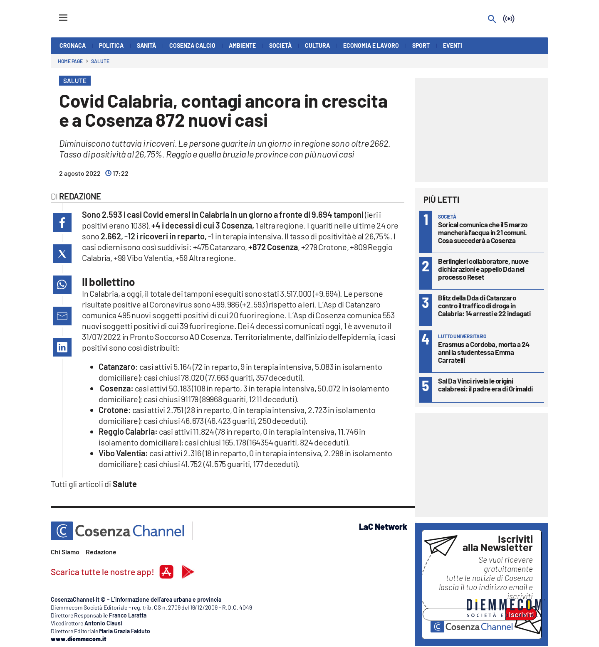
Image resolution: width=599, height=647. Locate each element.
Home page (70, 61)
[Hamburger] (55, 14)
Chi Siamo (65, 552)
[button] (62, 222)
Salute (100, 61)
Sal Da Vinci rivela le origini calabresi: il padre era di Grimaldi (485, 384)
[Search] (492, 20)
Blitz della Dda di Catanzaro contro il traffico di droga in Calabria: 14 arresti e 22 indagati (484, 305)
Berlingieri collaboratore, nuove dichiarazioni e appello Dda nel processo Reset (483, 269)
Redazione (101, 552)
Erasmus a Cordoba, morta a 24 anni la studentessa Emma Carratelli (484, 352)
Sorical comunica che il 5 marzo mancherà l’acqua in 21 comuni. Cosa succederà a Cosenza (482, 232)
